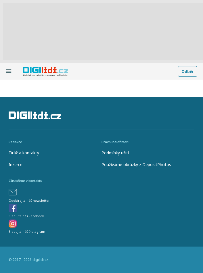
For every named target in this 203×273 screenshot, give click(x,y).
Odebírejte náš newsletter (29, 200)
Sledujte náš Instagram (27, 231)
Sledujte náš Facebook (26, 216)
